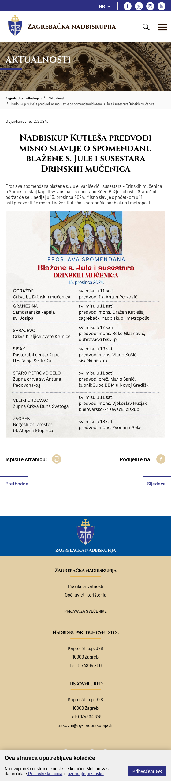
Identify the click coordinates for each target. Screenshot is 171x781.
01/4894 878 (90, 716)
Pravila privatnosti (85, 586)
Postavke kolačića (44, 773)
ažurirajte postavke (86, 773)
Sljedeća (156, 483)
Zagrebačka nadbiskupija (72, 26)
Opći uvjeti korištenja (85, 594)
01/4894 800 (90, 665)
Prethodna (17, 483)
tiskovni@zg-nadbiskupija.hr (86, 725)
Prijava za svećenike (85, 611)
